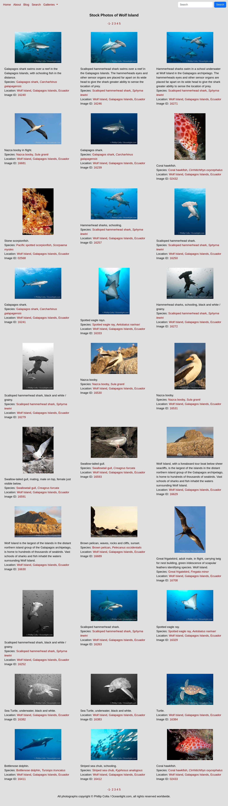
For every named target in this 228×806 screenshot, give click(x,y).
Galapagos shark (27, 81)
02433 (174, 779)
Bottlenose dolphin (28, 770)
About (17, 4)
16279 (22, 417)
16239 (98, 167)
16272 (174, 326)
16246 (98, 103)
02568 (22, 258)
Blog (26, 4)
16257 (98, 242)
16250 (174, 258)
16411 (22, 779)
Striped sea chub (103, 770)
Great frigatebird (178, 571)
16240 (22, 95)
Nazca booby (24, 154)
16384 (174, 719)
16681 (22, 163)
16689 (98, 556)
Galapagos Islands (45, 90)
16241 (22, 322)
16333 (98, 333)
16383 (98, 719)
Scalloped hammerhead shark (111, 90)
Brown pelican (101, 547)
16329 (174, 640)
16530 (98, 392)
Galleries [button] (49, 4)
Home (7, 4)
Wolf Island (24, 90)
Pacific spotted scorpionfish (33, 245)
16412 (98, 779)
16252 (22, 664)
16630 (22, 569)
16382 (22, 719)
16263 (98, 644)
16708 (174, 580)
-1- (109, 23)
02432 (174, 178)
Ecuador (63, 90)
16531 (174, 408)
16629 (174, 494)
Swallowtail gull (26, 487)
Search (36, 4)
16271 (174, 103)
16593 (98, 476)
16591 (22, 496)
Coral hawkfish (177, 170)
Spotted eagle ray (103, 324)
